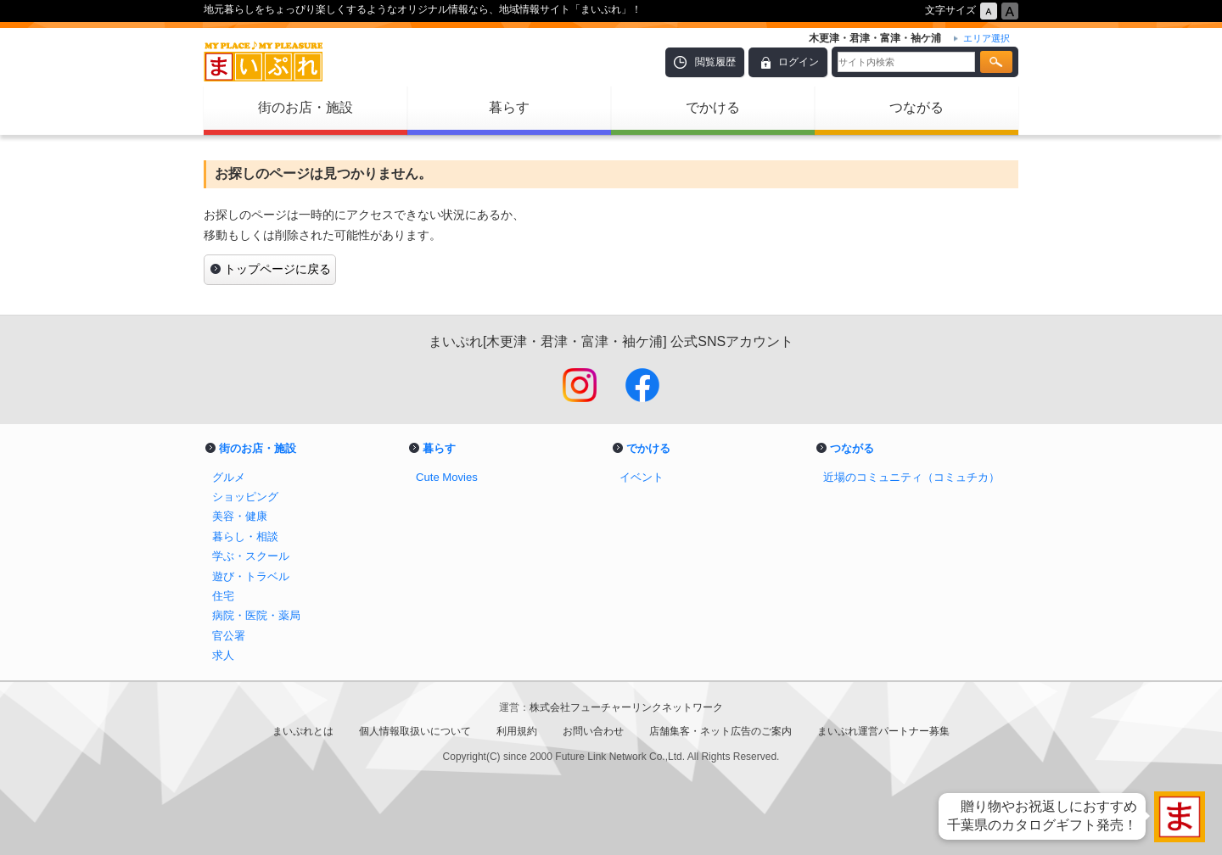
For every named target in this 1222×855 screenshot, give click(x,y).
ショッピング (245, 496)
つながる (916, 107)
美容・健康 (239, 516)
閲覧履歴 (715, 62)
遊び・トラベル (250, 576)
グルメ (228, 477)
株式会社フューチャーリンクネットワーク (626, 707)
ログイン (798, 62)
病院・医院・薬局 (256, 615)
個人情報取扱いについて (415, 731)
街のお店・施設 (305, 107)
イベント (641, 477)
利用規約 (516, 731)
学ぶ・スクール (250, 556)
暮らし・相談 (245, 536)
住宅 (223, 596)
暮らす (509, 107)
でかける (713, 107)
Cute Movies (447, 477)
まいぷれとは (303, 731)
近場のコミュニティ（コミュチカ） (911, 477)
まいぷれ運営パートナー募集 (883, 731)
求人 (223, 655)
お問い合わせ (593, 731)
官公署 (228, 635)
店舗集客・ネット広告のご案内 (720, 731)
